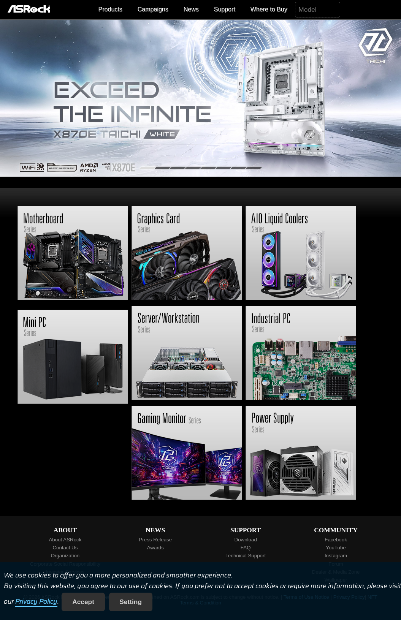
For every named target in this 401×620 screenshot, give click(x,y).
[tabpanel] (200, 98)
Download (246, 539)
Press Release (155, 539)
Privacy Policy (36, 601)
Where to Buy (268, 9)
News (191, 9)
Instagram (336, 555)
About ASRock (65, 539)
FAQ (246, 547)
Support (224, 9)
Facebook (336, 539)
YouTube (336, 547)
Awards (155, 547)
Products (110, 9)
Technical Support (245, 555)
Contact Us (65, 547)
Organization (65, 555)
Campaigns (153, 9)
